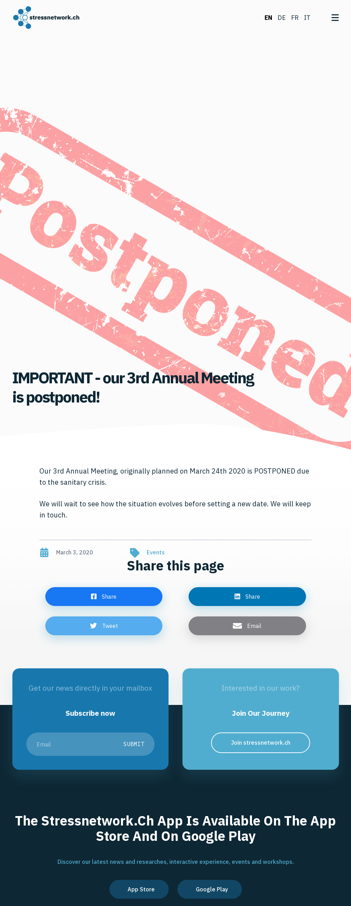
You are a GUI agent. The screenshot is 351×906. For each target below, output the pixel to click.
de (281, 18)
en (268, 18)
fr (295, 18)
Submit (133, 743)
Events (156, 552)
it (307, 18)
